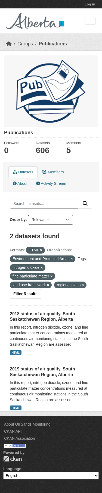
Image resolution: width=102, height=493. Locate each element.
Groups (25, 43)
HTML (16, 352)
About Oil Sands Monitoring (27, 424)
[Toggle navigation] (90, 21)
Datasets (23, 172)
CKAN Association (19, 438)
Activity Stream (51, 183)
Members (53, 172)
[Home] (9, 43)
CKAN (12, 459)
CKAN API (13, 431)
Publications (53, 43)
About (20, 183)
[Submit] (85, 203)
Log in (90, 4)
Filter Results (25, 294)
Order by (18, 219)
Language (12, 469)
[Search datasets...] (44, 203)
